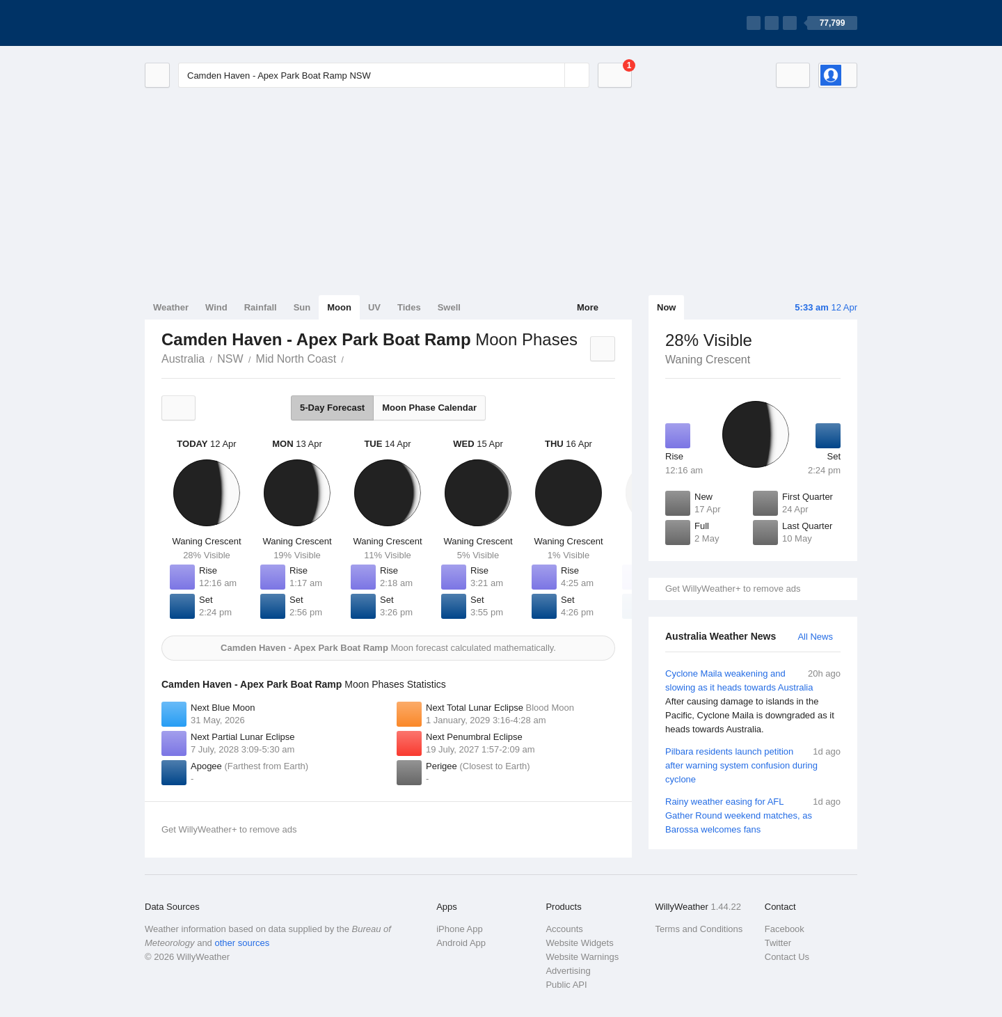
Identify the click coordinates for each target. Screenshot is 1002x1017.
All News (815, 636)
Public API (566, 984)
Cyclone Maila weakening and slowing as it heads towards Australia (753, 701)
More (587, 307)
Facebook (784, 929)
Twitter (778, 943)
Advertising (568, 970)
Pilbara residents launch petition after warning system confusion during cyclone (753, 765)
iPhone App (459, 929)
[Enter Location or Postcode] (383, 75)
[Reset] (552, 75)
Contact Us (787, 957)
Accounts (564, 929)
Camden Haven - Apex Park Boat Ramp (351, 357)
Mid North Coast (296, 359)
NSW (230, 359)
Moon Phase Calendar (429, 407)
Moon (339, 307)
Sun (302, 307)
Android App (461, 943)
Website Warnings (582, 957)
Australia (183, 359)
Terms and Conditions (699, 929)
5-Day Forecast (332, 407)
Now (666, 307)
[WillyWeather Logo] (210, 23)
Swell (449, 307)
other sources (241, 943)
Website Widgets (579, 943)
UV (374, 307)
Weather (171, 307)
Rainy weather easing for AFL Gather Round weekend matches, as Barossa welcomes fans (753, 815)
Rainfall (260, 307)
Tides (409, 307)
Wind (216, 307)
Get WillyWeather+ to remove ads (732, 588)
